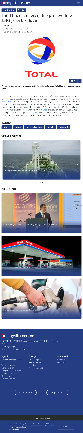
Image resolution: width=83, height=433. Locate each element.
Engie (45, 110)
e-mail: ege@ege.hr (9, 346)
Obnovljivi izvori (8, 368)
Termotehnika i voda (10, 365)
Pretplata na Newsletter (25, 392)
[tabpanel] (41, 57)
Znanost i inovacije (9, 379)
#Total (7, 127)
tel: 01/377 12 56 (8, 343)
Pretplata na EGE (57, 392)
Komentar (61, 359)
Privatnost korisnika (41, 418)
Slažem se (66, 427)
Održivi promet (8, 376)
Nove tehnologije (36, 368)
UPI (67, 115)
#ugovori (63, 127)
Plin (22, 10)
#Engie (51, 127)
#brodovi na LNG (34, 127)
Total (27, 96)
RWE (35, 112)
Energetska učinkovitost (11, 370)
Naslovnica (9, 10)
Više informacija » (14, 429)
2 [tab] (42, 182)
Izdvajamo (33, 365)
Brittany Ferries (8, 101)
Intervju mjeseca (35, 359)
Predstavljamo (35, 362)
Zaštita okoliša (7, 373)
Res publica (61, 362)
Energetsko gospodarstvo (12, 359)
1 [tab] (40, 182)
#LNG (18, 127)
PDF (73, 81)
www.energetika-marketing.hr (13, 349)
